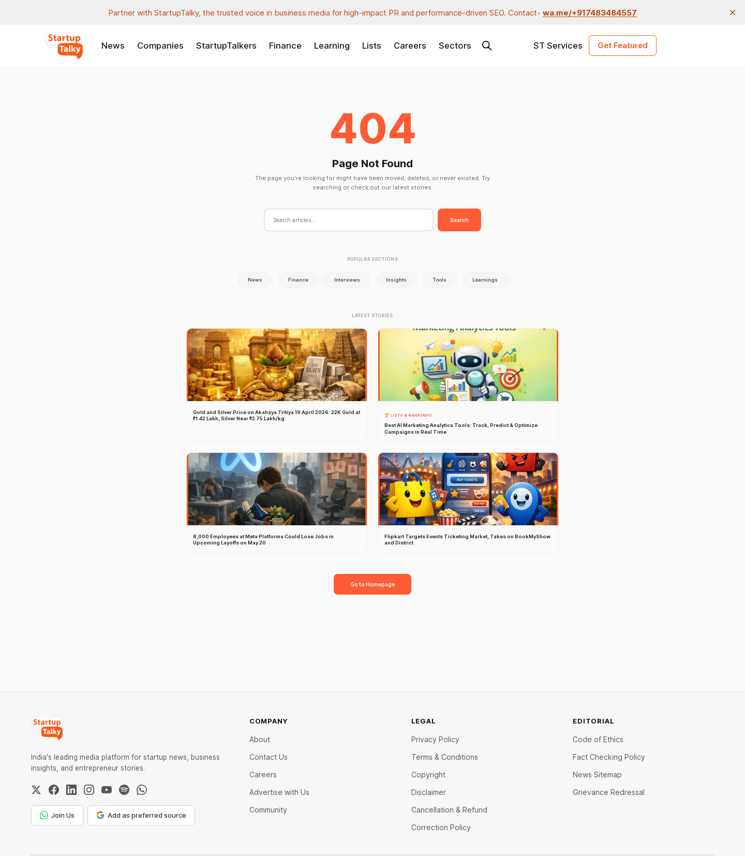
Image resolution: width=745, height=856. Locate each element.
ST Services (558, 45)
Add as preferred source (141, 815)
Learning (332, 45)
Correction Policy (441, 827)
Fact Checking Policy (609, 756)
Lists (371, 45)
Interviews (347, 280)
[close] (732, 12)
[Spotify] (124, 790)
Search (459, 220)
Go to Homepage (372, 584)
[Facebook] (54, 790)
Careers (410, 45)
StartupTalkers (226, 45)
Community (268, 809)
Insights (396, 280)
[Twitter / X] (36, 790)
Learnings (485, 280)
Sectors (455, 45)
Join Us (57, 815)
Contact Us (268, 756)
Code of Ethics (598, 739)
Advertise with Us (279, 792)
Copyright (428, 774)
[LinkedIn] (71, 790)
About (259, 739)
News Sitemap (597, 774)
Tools (439, 280)
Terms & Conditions (444, 756)
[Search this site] (486, 45)
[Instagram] (89, 790)
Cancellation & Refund (449, 809)
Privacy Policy (435, 739)
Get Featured (623, 45)
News (113, 45)
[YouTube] (106, 790)
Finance (285, 45)
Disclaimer (428, 792)
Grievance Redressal (609, 792)
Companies (160, 45)
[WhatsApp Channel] (142, 790)
